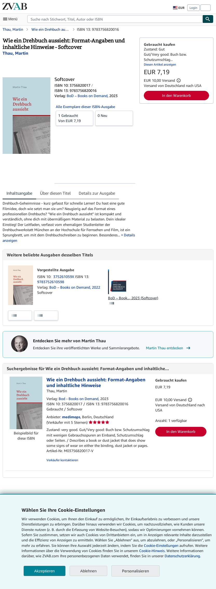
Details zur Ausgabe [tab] (97, 193)
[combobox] (115, 19)
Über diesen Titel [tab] (55, 193)
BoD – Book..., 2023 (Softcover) (133, 298)
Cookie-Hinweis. (152, 550)
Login (193, 8)
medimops (71, 417)
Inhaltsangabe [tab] (19, 193)
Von (74, 118)
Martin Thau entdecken (169, 348)
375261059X (64, 276)
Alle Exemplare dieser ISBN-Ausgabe (85, 106)
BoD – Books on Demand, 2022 (74, 287)
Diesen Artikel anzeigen (160, 64)
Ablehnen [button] (88, 571)
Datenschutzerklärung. (183, 556)
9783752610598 (50, 282)
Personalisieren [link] (135, 570)
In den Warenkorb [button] (176, 95)
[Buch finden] (208, 19)
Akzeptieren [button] (44, 571)
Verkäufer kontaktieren (62, 460)
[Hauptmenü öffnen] (11, 19)
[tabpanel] (69, 222)
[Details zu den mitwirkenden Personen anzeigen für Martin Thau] (15, 53)
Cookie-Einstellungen (161, 545)
